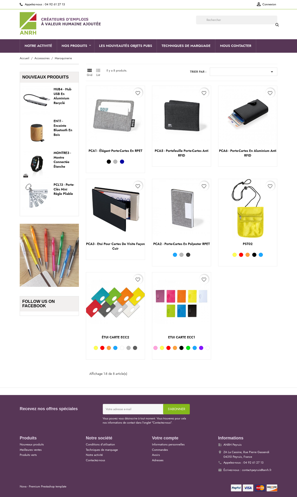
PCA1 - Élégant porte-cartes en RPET (115, 150)
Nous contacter (235, 45)
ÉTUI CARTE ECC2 (115, 337)
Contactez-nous (95, 460)
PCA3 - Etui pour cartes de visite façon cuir (115, 246)
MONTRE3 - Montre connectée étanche (62, 159)
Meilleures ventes (31, 450)
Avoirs (156, 455)
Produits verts (28, 455)
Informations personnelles (168, 444)
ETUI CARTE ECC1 (181, 337)
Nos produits (74, 45)
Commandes (160, 450)
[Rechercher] (236, 20)
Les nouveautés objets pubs (125, 45)
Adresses (157, 460)
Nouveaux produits (32, 444)
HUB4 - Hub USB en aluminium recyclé (62, 96)
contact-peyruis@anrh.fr (257, 470)
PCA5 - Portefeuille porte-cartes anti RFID (181, 153)
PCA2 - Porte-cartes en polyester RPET (181, 244)
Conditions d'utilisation (100, 444)
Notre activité (38, 45)
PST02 (247, 244)
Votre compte (165, 438)
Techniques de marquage (185, 45)
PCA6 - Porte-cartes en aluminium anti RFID (247, 153)
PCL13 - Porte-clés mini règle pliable (64, 189)
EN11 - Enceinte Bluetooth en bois (63, 128)
